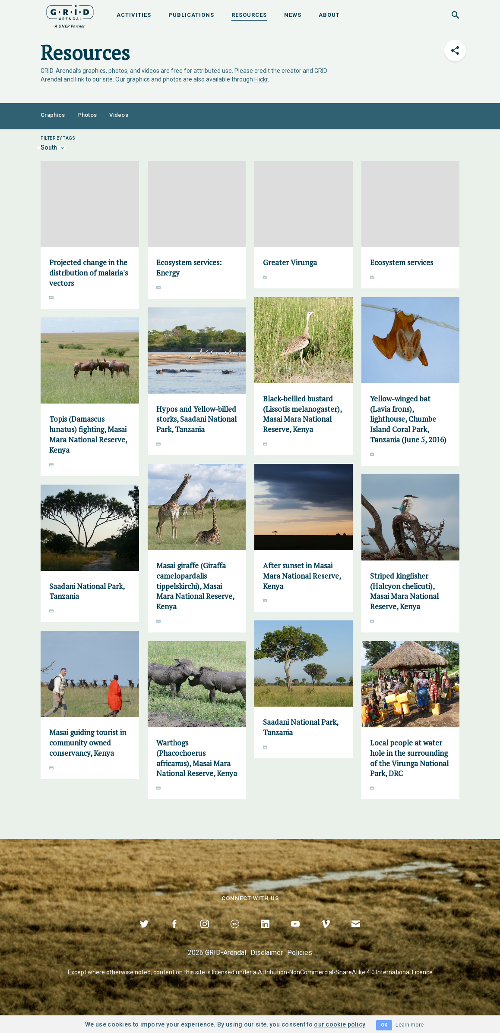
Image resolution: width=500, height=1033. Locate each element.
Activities (134, 15)
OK (384, 1025)
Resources (249, 15)
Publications (191, 15)
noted (143, 972)
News (292, 15)
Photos (87, 115)
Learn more (410, 1024)
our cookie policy (339, 1024)
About (329, 15)
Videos (118, 115)
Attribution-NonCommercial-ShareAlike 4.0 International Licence (345, 972)
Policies (299, 952)
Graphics (53, 115)
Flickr (261, 79)
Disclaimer (266, 952)
